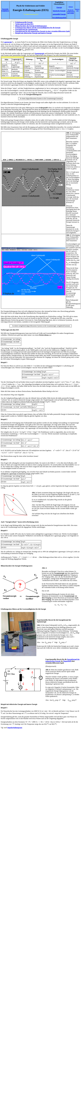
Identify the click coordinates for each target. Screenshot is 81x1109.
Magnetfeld (67, 661)
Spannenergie (39, 53)
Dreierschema (44, 335)
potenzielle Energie (59, 14)
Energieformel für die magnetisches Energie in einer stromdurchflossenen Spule (42, 31)
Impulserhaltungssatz (14, 727)
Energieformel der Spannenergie (26, 29)
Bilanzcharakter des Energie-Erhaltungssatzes (31, 26)
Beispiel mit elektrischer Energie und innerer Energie (33, 33)
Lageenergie (8, 42)
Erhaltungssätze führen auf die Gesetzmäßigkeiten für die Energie (37, 27)
